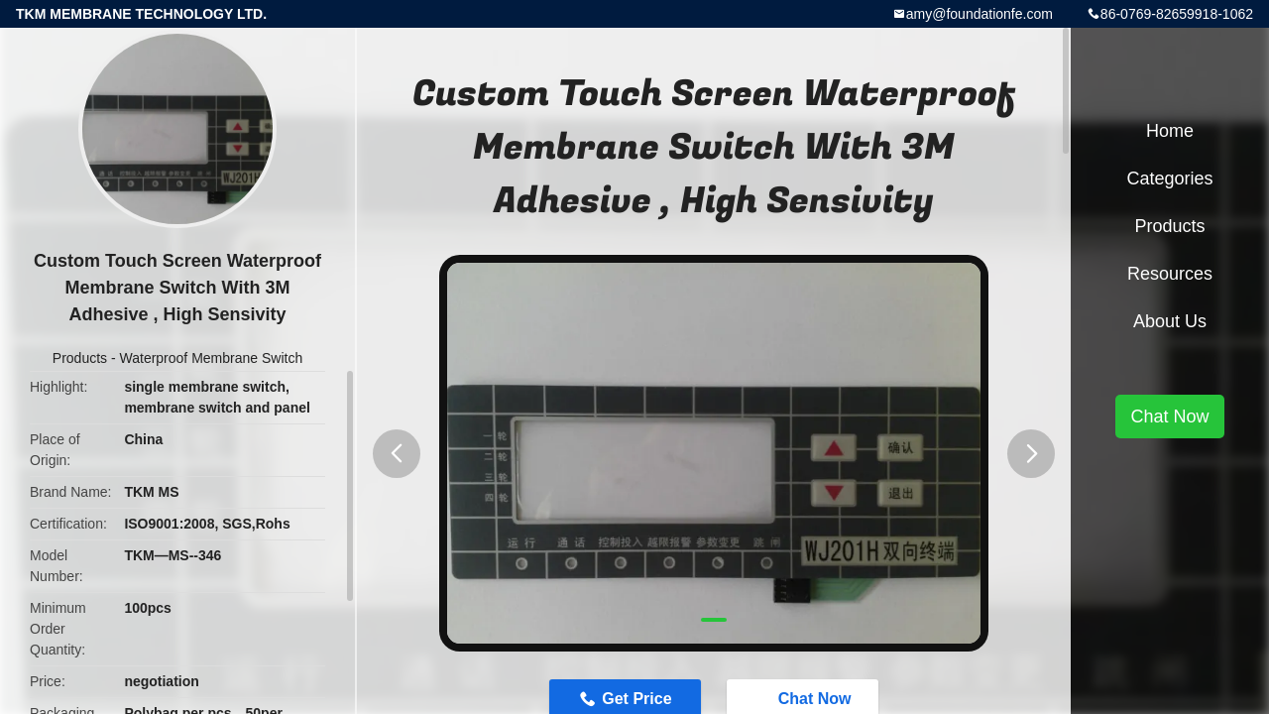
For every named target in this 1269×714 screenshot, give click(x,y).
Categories (1169, 178)
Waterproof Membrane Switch (211, 358)
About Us (1170, 321)
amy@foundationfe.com (979, 14)
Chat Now (1169, 416)
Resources (1169, 274)
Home (1170, 131)
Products (80, 358)
